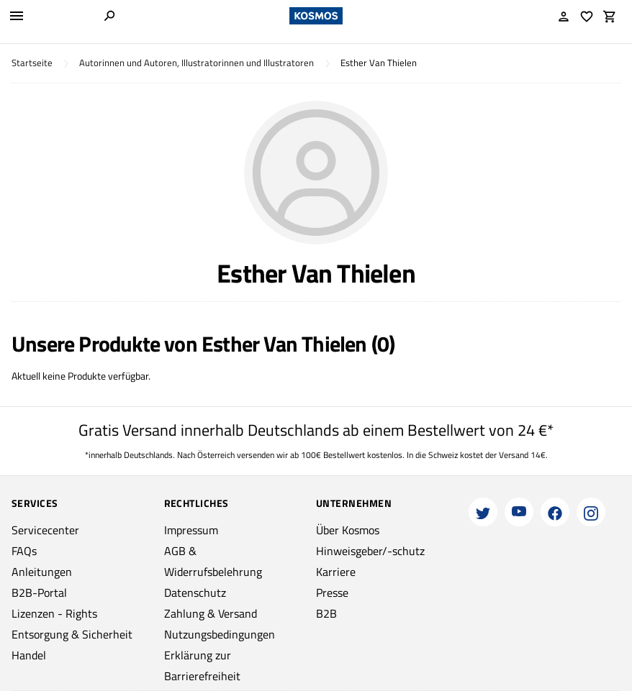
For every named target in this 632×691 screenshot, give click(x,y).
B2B (326, 613)
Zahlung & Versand (210, 613)
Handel (29, 655)
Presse (332, 592)
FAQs (24, 550)
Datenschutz (195, 592)
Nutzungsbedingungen (219, 634)
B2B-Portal (39, 592)
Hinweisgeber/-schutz (370, 550)
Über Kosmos (347, 530)
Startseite (32, 63)
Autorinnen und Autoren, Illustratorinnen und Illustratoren (196, 63)
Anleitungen (42, 571)
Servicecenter (45, 530)
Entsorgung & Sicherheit (72, 634)
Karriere (336, 571)
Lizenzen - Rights (54, 613)
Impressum (191, 530)
